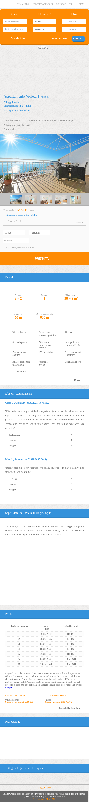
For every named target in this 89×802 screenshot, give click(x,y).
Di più (77, 380)
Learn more (38, 799)
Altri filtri (59, 38)
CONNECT (61, 4)
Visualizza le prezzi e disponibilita (21, 215)
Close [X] (50, 799)
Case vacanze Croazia (16, 120)
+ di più (8, 687)
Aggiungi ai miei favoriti (17, 124)
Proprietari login (43, 4)
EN (70, 4)
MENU (82, 4)
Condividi (9, 129)
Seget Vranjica (67, 120)
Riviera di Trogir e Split (43, 120)
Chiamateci (22, 4)
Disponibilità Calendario (69, 708)
